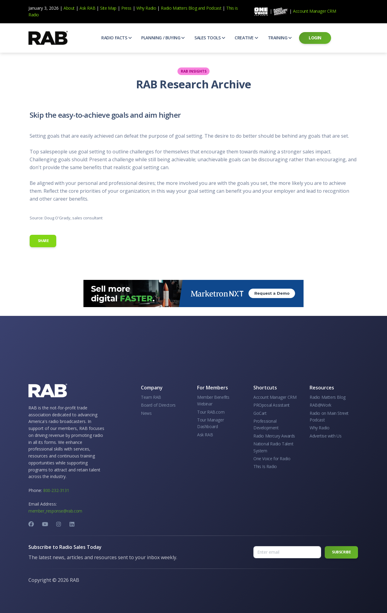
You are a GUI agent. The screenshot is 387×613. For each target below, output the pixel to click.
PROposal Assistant (271, 405)
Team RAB (151, 397)
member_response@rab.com (55, 511)
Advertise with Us (325, 436)
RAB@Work (320, 405)
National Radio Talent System (273, 447)
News (146, 413)
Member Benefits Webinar (213, 400)
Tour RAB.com (210, 412)
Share (43, 240)
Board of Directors (158, 405)
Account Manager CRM (314, 11)
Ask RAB (87, 8)
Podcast (213, 8)
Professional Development (266, 424)
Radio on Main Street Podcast (329, 416)
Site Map (108, 8)
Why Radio (146, 8)
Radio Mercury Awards (274, 436)
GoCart (260, 413)
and (201, 8)
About (69, 8)
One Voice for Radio (271, 458)
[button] (116, 38)
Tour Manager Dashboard (210, 423)
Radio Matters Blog (179, 8)
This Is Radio (265, 466)
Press (126, 8)
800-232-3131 (56, 490)
